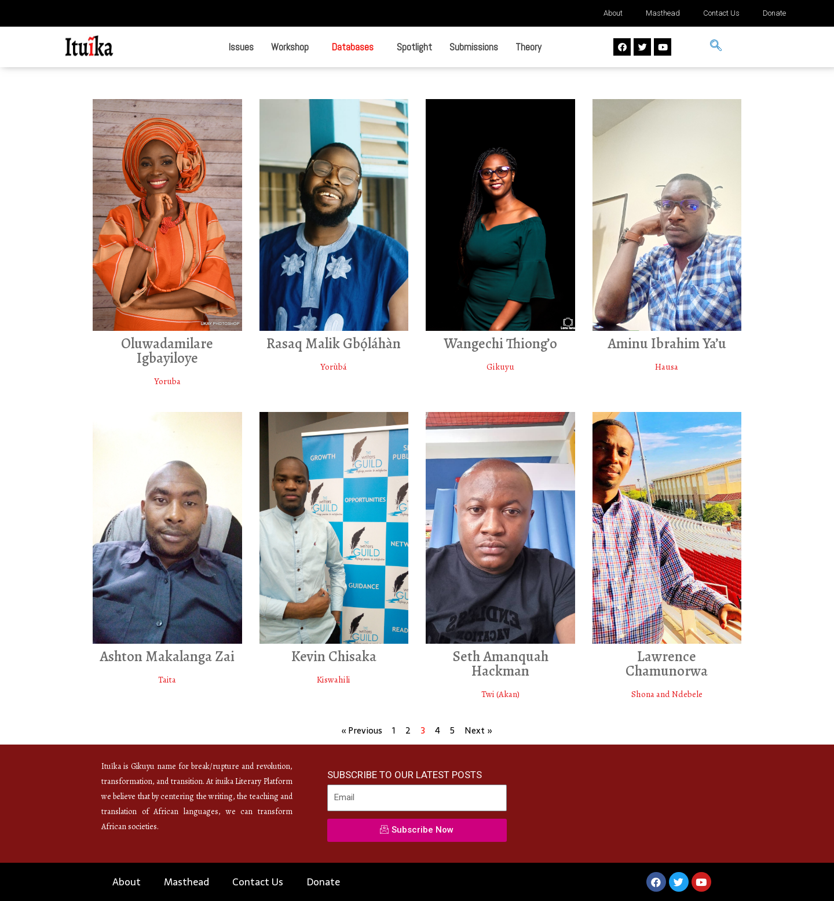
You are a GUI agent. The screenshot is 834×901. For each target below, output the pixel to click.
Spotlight (414, 47)
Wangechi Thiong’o (500, 343)
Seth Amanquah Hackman (500, 664)
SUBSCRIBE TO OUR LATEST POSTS (404, 774)
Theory (528, 47)
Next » (478, 730)
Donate (774, 13)
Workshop (290, 47)
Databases (353, 47)
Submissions (473, 47)
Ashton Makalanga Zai (167, 656)
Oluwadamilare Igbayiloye (167, 351)
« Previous (362, 730)
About (613, 13)
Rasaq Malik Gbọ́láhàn (333, 343)
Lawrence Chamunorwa (667, 664)
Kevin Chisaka (333, 656)
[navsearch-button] (715, 47)
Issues (241, 47)
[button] (292, 47)
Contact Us (721, 13)
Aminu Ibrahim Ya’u (667, 343)
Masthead (663, 13)
